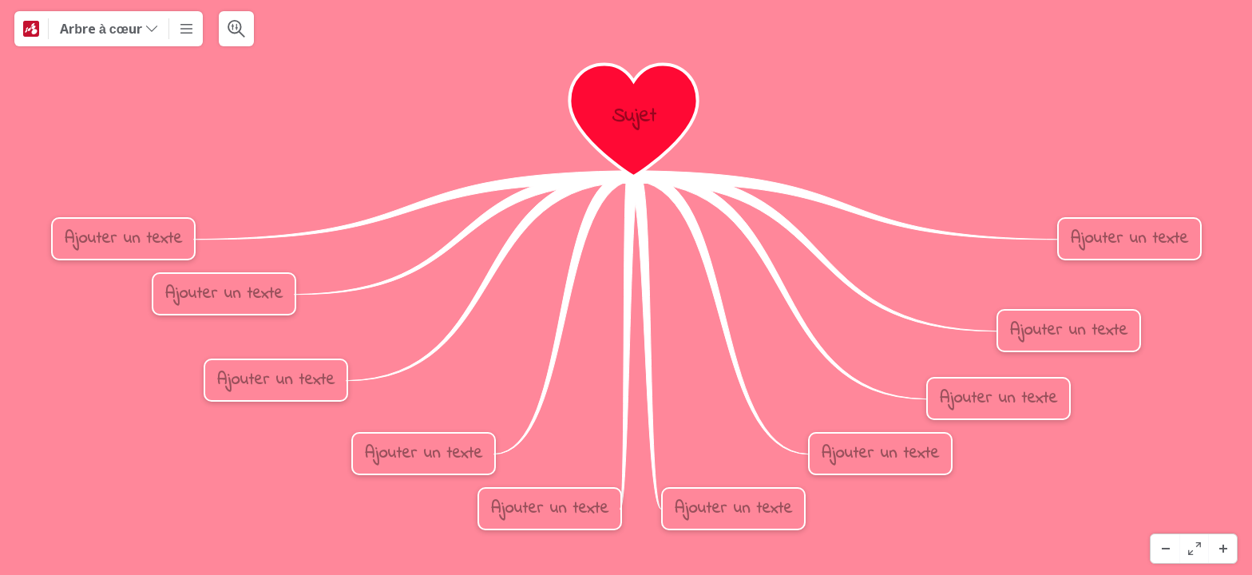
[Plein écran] (1193, 548)
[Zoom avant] (1222, 548)
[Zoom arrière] (1165, 548)
